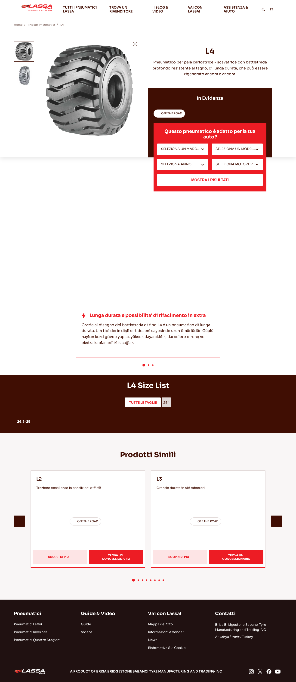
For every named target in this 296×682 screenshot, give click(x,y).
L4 (62, 24)
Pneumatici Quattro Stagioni (37, 640)
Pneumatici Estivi (28, 624)
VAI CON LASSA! (202, 9)
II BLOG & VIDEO (166, 9)
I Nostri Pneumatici (41, 24)
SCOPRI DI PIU (62, 559)
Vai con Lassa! (164, 613)
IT (274, 9)
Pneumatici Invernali (30, 632)
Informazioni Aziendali (166, 632)
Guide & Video (98, 613)
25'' (166, 402)
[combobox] (182, 149)
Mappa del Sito (160, 624)
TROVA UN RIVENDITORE (121, 9)
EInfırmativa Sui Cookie (167, 648)
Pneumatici (27, 613)
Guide (86, 624)
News (152, 640)
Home (18, 24)
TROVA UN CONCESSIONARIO (116, 557)
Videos (86, 632)
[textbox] (182, 149)
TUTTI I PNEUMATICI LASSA (80, 9)
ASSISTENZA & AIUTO (236, 9)
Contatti (225, 613)
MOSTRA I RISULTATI (210, 180)
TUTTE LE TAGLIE (143, 402)
